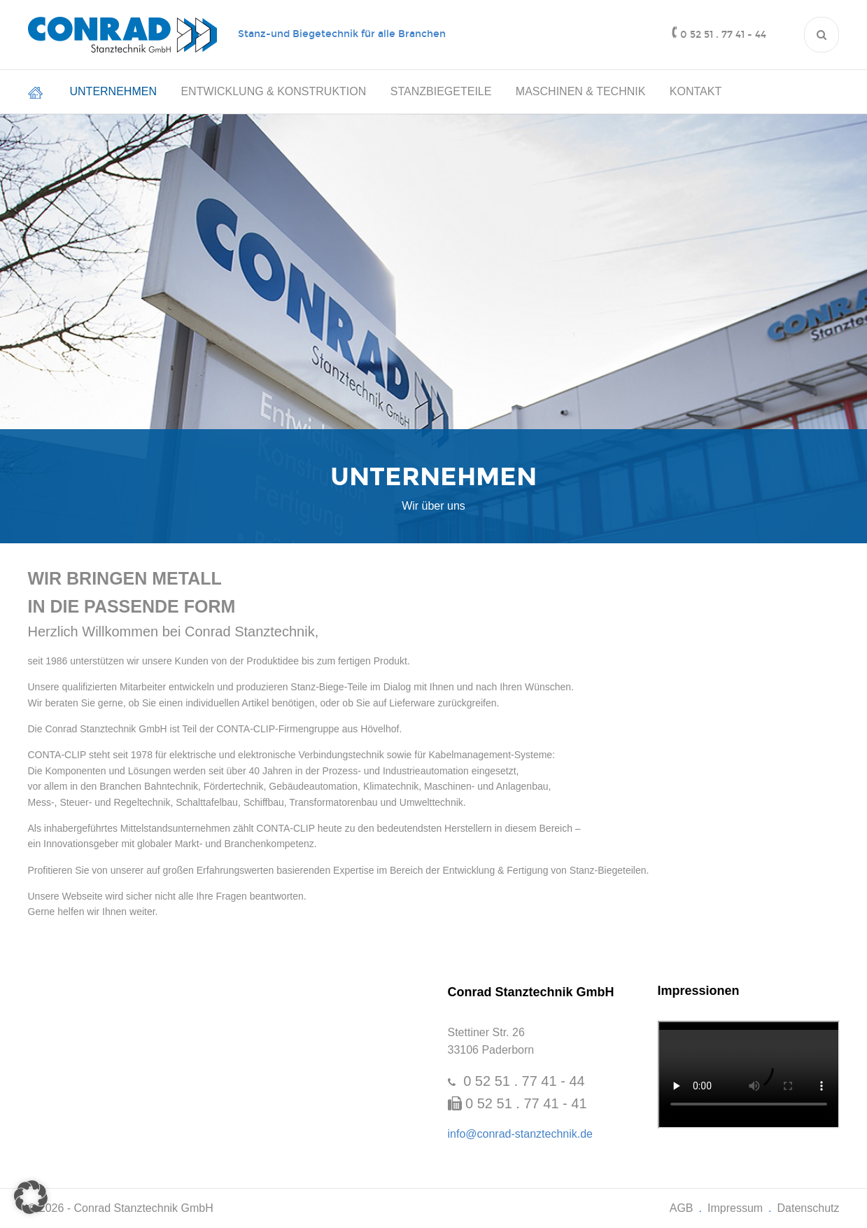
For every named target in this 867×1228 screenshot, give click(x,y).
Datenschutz (808, 1208)
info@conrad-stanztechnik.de (520, 1134)
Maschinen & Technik (581, 91)
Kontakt (695, 91)
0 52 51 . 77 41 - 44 (723, 35)
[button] (31, 1197)
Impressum (735, 1208)
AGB (681, 1208)
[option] (433, 486)
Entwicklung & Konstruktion (273, 91)
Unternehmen (113, 91)
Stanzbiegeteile (441, 91)
